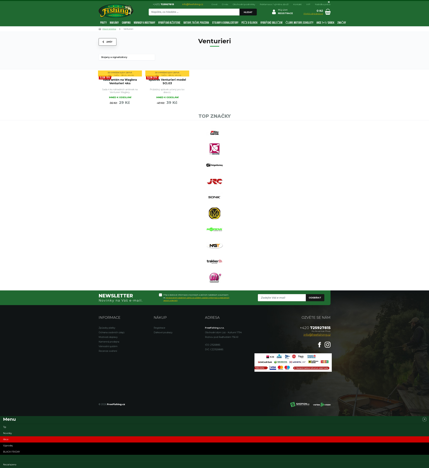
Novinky (7, 433)
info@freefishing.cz (192, 4)
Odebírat (315, 297)
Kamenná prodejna (109, 341)
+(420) (163, 4)
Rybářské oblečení (271, 23)
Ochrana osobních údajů (111, 332)
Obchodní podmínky (244, 4)
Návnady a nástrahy (144, 23)
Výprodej (8, 445)
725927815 (315, 327)
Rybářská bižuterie (169, 23)
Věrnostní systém (108, 346)
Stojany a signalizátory (225, 23)
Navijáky (114, 23)
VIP (308, 4)
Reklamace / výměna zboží (274, 4)
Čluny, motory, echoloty (299, 23)
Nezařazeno (9, 464)
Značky (341, 23)
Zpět (107, 41)
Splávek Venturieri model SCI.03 (167, 81)
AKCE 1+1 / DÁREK (325, 23)
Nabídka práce (323, 4)
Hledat (248, 12)
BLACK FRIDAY (11, 451)
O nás (225, 4)
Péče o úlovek (249, 23)
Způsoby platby (107, 327)
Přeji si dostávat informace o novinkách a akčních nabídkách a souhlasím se (196, 298)
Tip (4, 427)
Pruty (103, 23)
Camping (126, 23)
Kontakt (297, 4)
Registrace (159, 327)
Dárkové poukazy (163, 332)
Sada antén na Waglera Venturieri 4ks (120, 81)
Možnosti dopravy (108, 337)
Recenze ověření (108, 351)
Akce (6, 439)
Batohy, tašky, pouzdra (196, 23)
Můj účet (283, 10)
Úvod (214, 4)
